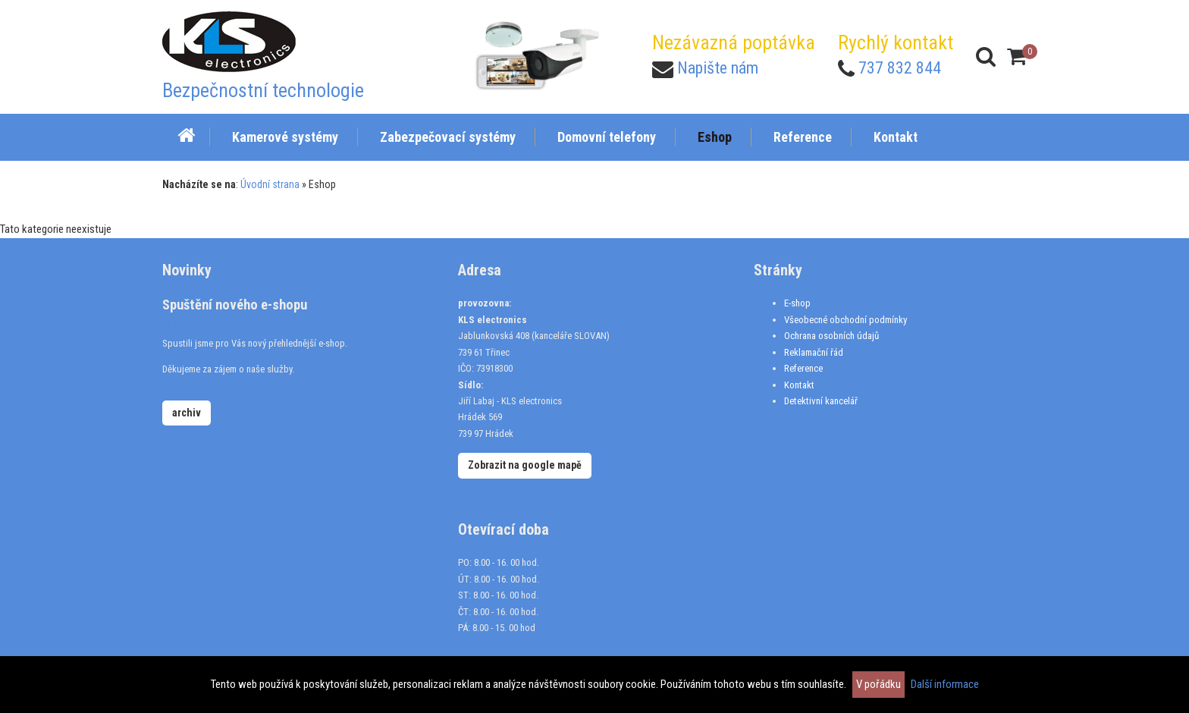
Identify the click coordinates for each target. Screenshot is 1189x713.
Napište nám (717, 67)
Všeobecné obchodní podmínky (845, 319)
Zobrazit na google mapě (525, 465)
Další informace (945, 684)
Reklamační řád (813, 352)
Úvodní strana (270, 184)
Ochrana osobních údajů (831, 335)
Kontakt (799, 385)
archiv (186, 413)
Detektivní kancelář (821, 401)
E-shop (797, 303)
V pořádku (878, 684)
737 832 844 (899, 67)
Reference (803, 368)
